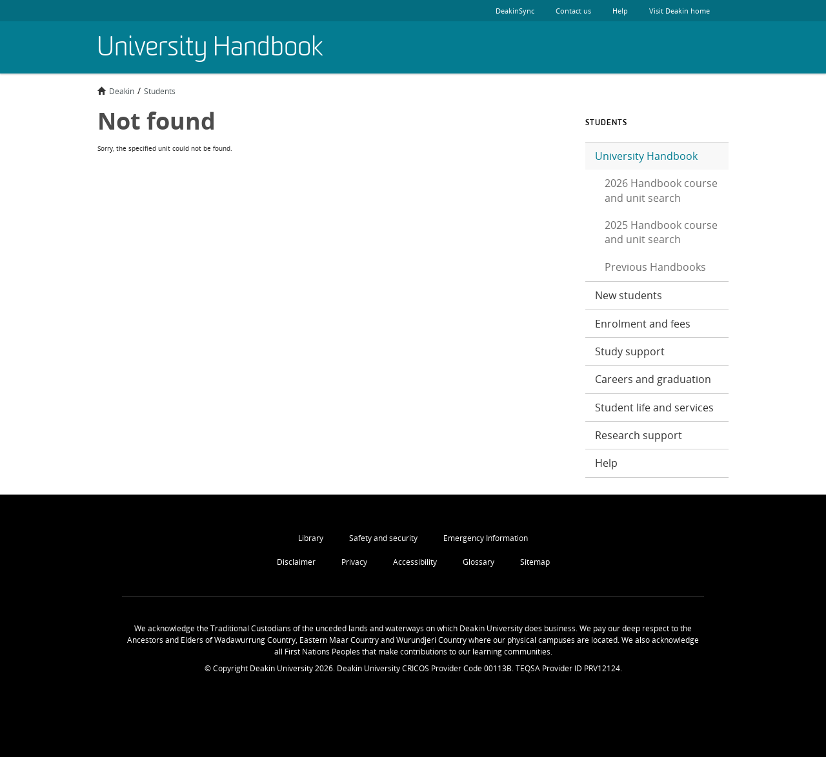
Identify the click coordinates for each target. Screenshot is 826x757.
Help (620, 10)
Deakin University (697, 48)
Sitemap (535, 561)
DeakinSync (515, 10)
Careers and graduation (653, 379)
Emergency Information (485, 538)
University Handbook (646, 156)
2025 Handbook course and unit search (661, 232)
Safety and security (383, 538)
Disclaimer (296, 561)
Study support (630, 351)
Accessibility (415, 561)
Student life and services (654, 407)
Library (310, 538)
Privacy (354, 561)
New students (628, 295)
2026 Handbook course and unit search (661, 190)
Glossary (478, 561)
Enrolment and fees (642, 324)
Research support (638, 435)
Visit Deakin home (689, 10)
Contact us (573, 10)
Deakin (115, 91)
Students (160, 91)
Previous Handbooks (655, 267)
